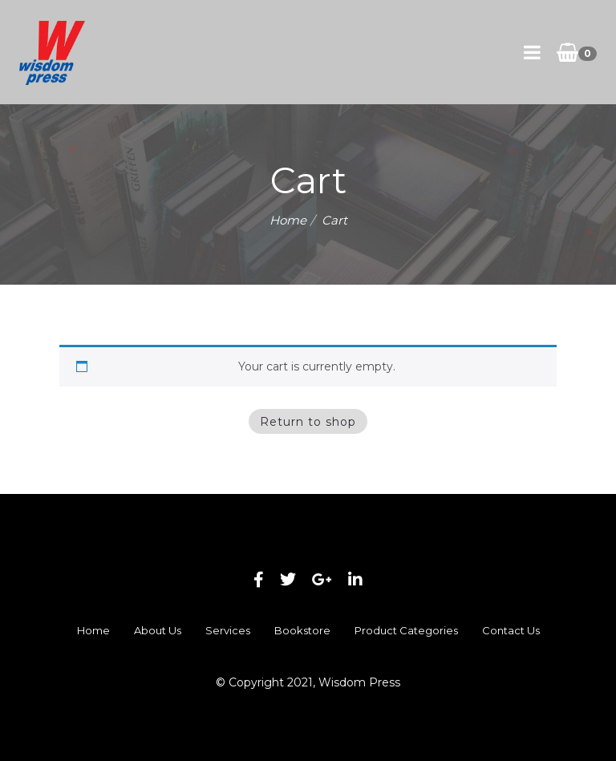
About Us (157, 630)
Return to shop (308, 422)
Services (227, 630)
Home (288, 220)
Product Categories (406, 630)
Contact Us (511, 630)
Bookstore (302, 630)
